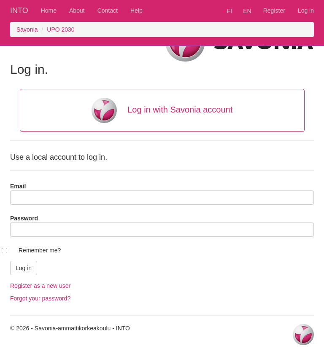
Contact (107, 10)
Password (24, 218)
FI (229, 11)
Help (136, 10)
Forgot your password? (40, 298)
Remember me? (40, 250)
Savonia (27, 29)
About (77, 10)
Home (49, 10)
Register (274, 10)
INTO (19, 10)
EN (247, 11)
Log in (306, 10)
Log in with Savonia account (162, 110)
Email (18, 186)
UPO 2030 (60, 29)
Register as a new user (40, 285)
